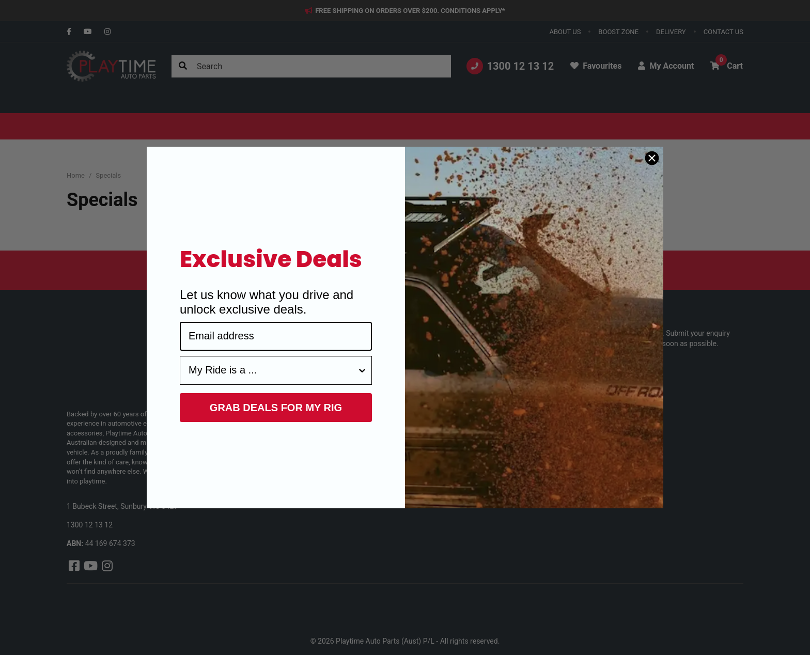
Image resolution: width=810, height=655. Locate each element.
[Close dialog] (652, 158)
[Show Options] (362, 370)
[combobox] (273, 370)
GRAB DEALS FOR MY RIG (276, 407)
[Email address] (276, 336)
